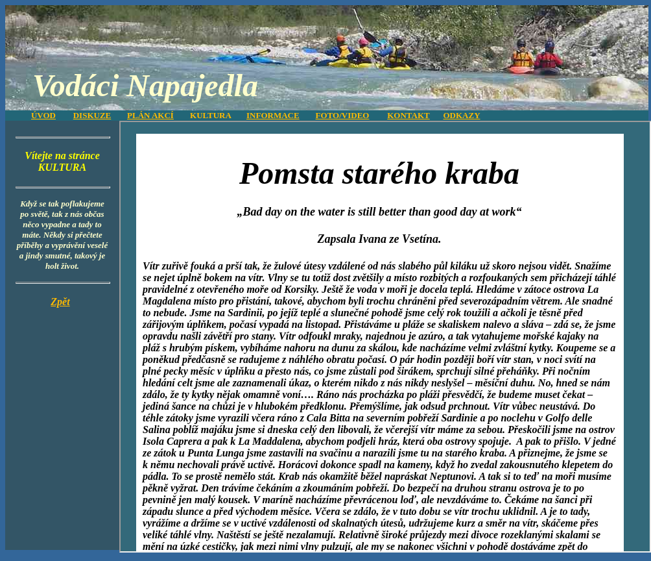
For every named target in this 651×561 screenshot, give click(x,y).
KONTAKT (408, 115)
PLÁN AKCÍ (150, 115)
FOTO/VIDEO (343, 115)
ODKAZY (461, 115)
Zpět (60, 301)
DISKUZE (92, 115)
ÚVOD (43, 115)
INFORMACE (273, 115)
